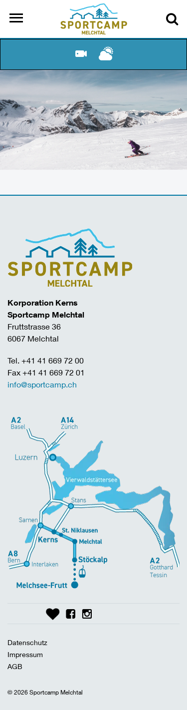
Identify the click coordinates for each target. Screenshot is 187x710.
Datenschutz (27, 642)
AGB (14, 666)
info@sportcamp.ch (42, 384)
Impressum (25, 654)
